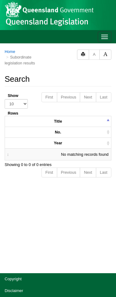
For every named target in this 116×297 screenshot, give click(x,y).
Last (103, 23)
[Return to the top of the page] (108, 267)
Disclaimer (14, 216)
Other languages (19, 263)
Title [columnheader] (58, 47)
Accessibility (15, 240)
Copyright (13, 205)
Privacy (11, 228)
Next (88, 23)
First (49, 23)
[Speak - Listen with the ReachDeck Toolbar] (100, 281)
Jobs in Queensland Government (33, 252)
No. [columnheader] (58, 58)
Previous (68, 23)
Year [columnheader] (58, 69)
